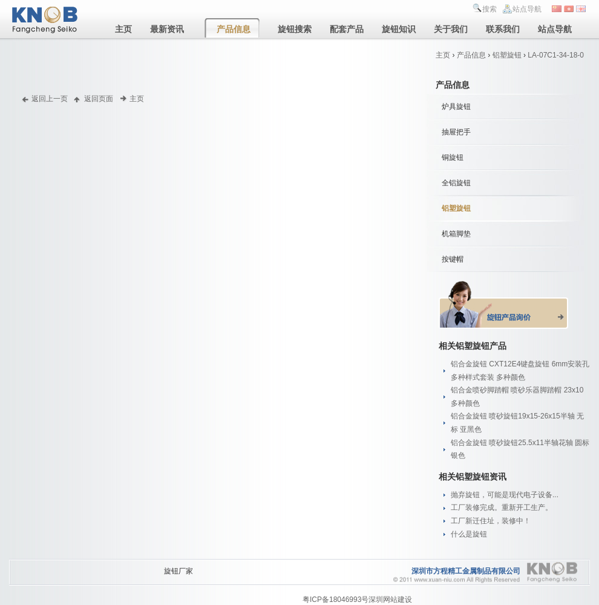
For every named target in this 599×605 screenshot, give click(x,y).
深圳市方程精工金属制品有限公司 (465, 571)
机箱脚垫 (456, 234)
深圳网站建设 (390, 599)
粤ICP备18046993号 (335, 599)
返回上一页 (49, 98)
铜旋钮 (452, 157)
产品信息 (471, 55)
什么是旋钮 (469, 534)
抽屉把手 (456, 132)
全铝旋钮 (456, 183)
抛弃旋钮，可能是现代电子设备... (504, 495)
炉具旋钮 (456, 106)
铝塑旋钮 (507, 55)
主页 (443, 55)
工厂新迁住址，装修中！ (491, 521)
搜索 (489, 9)
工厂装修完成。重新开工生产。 (501, 507)
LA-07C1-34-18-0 (556, 55)
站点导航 (527, 9)
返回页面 (98, 98)
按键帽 (452, 259)
